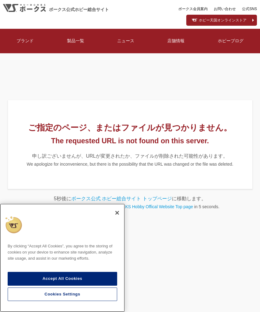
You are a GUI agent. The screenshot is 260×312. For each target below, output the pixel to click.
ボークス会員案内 (193, 9)
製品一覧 (75, 40)
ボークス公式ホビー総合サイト (79, 9)
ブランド (25, 40)
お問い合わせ (225, 9)
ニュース (125, 40)
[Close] (117, 213)
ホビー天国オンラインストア (223, 20)
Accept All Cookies (62, 278)
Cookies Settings (62, 294)
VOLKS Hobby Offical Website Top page (155, 206)
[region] (62, 258)
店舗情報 (175, 40)
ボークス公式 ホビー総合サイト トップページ (121, 198)
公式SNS (249, 9)
